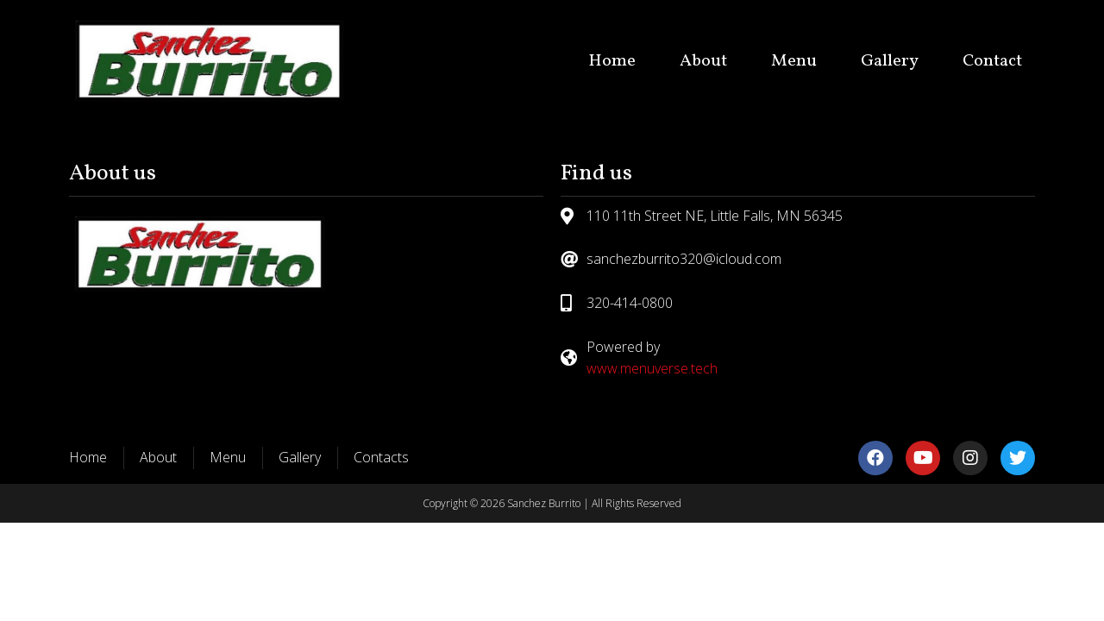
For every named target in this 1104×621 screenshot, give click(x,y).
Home (612, 61)
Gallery (890, 61)
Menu (794, 61)
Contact (992, 61)
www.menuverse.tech (652, 368)
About (703, 61)
